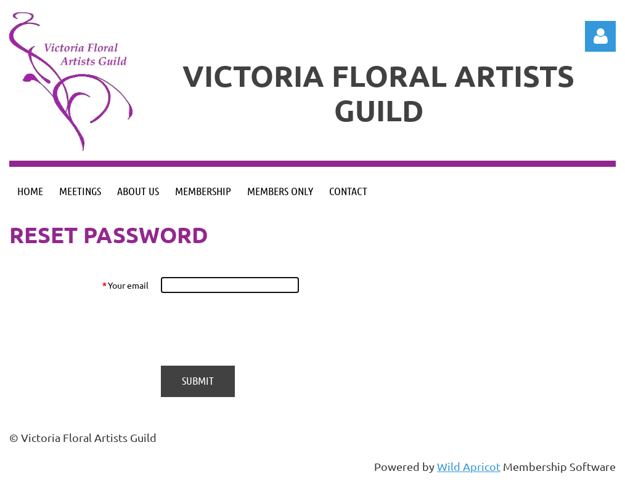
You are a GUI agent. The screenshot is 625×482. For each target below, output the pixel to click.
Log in (600, 36)
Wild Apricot (468, 466)
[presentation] (254, 329)
